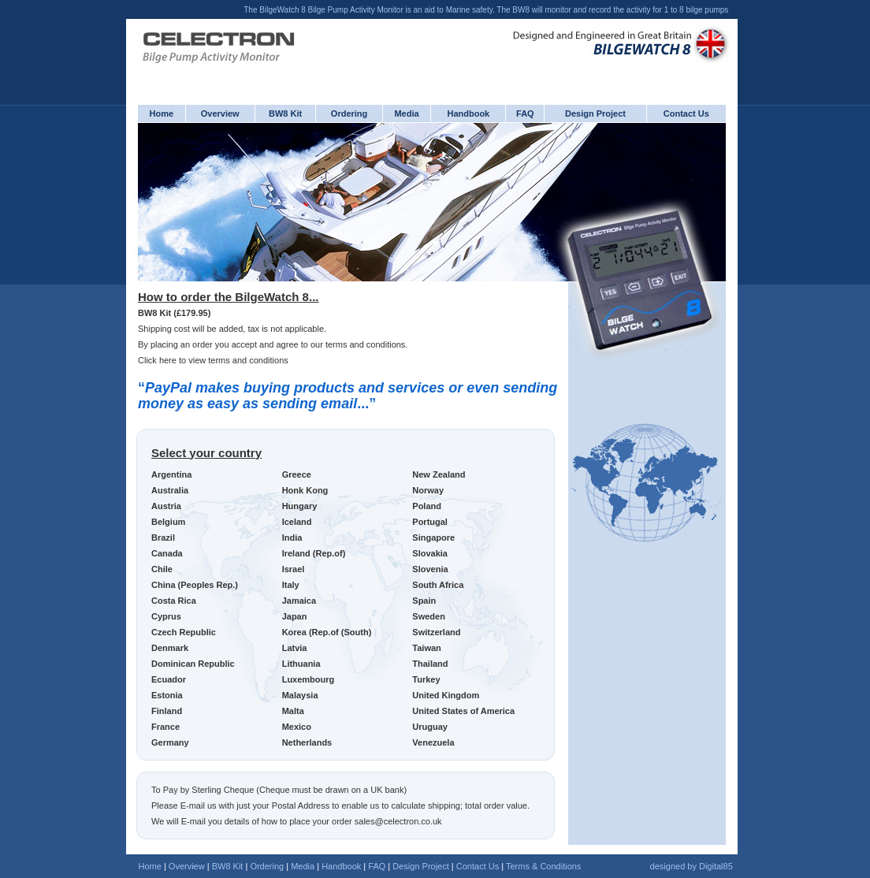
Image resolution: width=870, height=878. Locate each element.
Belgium (168, 521)
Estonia (167, 695)
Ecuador (168, 679)
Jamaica (299, 600)
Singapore (433, 537)
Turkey (426, 679)
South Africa (437, 585)
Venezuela (433, 742)
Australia (169, 490)
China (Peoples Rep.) (194, 585)
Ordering (349, 113)
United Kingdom (445, 695)
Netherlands (307, 742)
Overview (220, 113)
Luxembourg (308, 679)
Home (162, 113)
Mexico (296, 726)
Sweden (428, 616)
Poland (426, 506)
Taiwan (426, 648)
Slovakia (430, 553)
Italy (290, 585)
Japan (294, 616)
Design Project (595, 113)
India (292, 537)
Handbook (468, 113)
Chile (162, 569)
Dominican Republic (193, 663)
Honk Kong (305, 490)
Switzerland (436, 632)
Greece (296, 474)
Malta (293, 711)
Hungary (300, 506)
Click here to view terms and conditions (213, 360)
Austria (166, 506)
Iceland (297, 521)
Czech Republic (183, 632)
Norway (428, 490)
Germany (170, 742)
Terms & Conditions (543, 866)
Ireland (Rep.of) (314, 553)
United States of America (463, 711)
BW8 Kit (285, 113)
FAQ (525, 113)
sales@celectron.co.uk (398, 821)
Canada (167, 553)
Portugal (430, 521)
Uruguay (430, 726)
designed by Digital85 (691, 866)
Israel (293, 569)
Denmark (169, 648)
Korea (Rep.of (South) (327, 632)
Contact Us (686, 113)
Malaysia (300, 695)
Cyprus (166, 616)
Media (406, 113)
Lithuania (301, 663)
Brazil (163, 537)
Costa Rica (173, 600)
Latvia (294, 648)
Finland (166, 711)
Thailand (430, 663)
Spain (424, 600)
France (165, 726)
